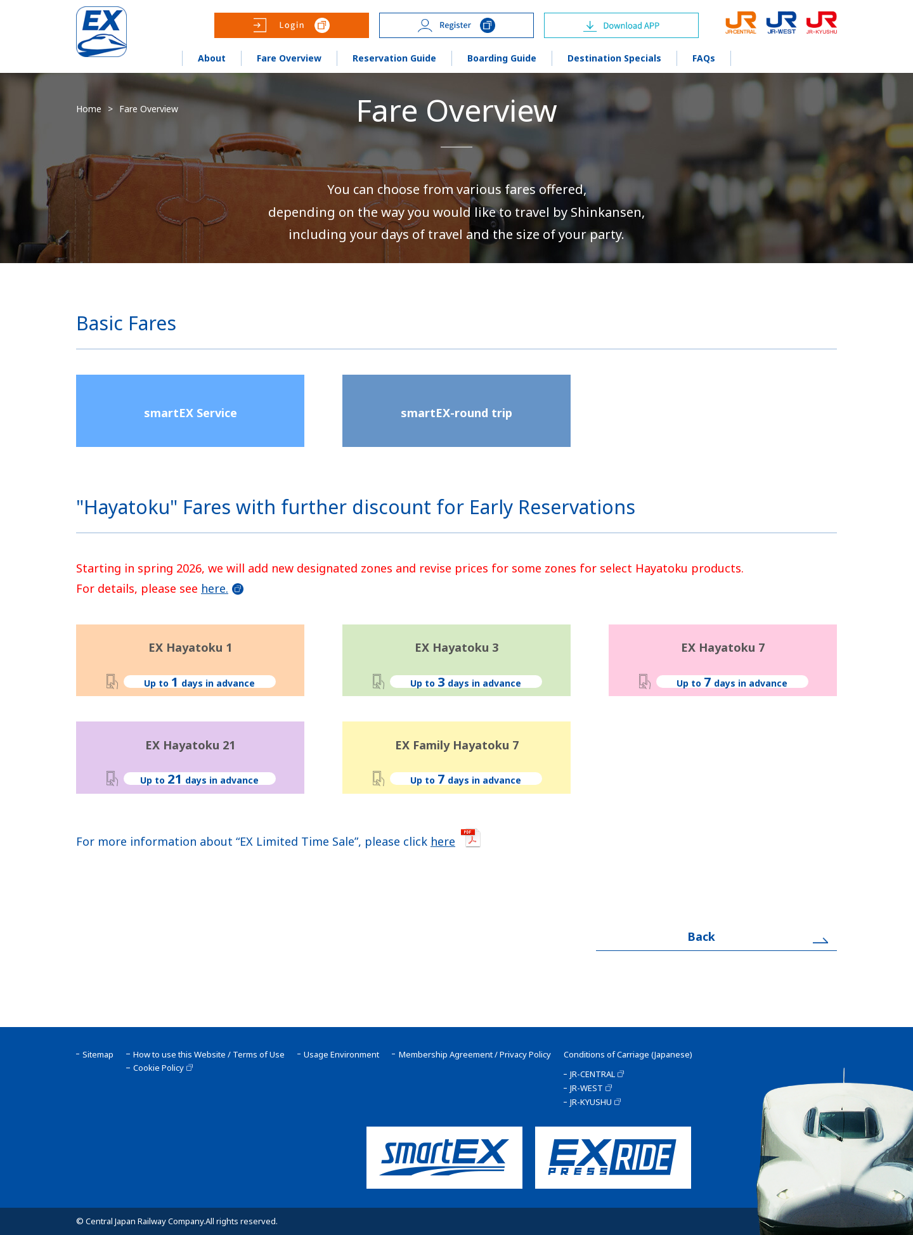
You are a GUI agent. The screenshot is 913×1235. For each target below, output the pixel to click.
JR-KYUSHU (591, 1102)
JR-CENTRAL (592, 1074)
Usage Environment (341, 1054)
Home (88, 109)
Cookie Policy (158, 1068)
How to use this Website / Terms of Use (209, 1054)
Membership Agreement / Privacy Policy (475, 1054)
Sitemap (97, 1054)
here (443, 841)
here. (214, 588)
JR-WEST (586, 1088)
